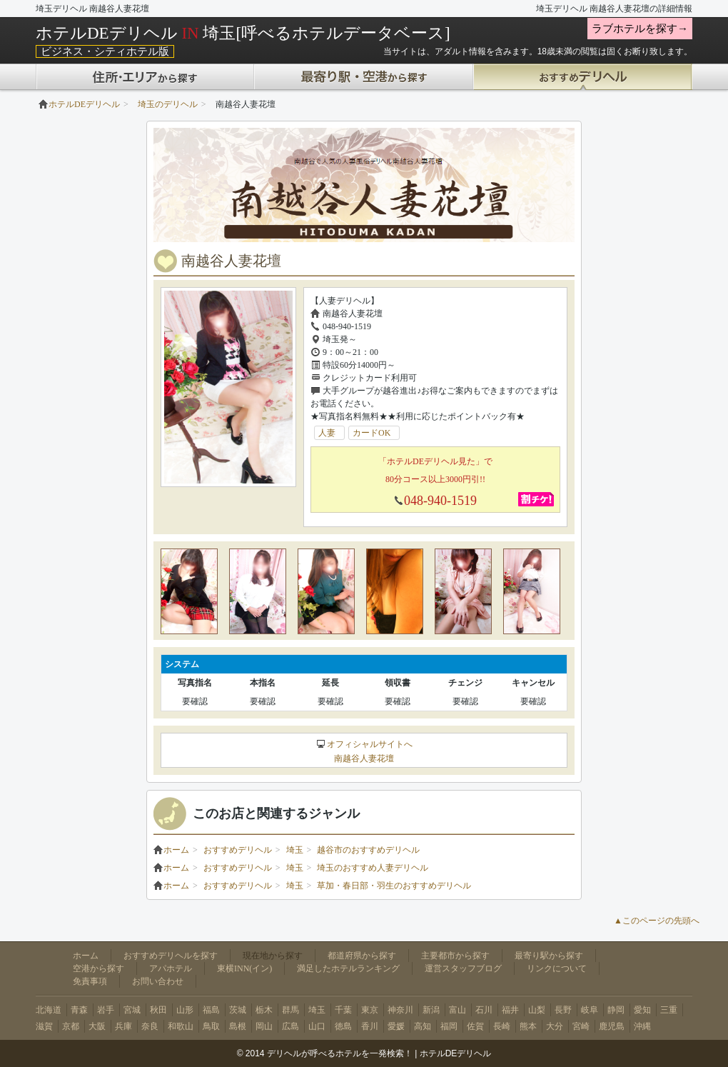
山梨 (536, 1010)
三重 (668, 1010)
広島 (290, 1026)
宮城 (132, 1010)
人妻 (331, 433)
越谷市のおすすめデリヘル (368, 850)
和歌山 (180, 1026)
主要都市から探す (455, 956)
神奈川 (400, 1010)
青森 (79, 1010)
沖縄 (642, 1026)
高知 (422, 1026)
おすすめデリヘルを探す (170, 956)
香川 (369, 1026)
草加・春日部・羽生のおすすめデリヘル (394, 886)
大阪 (97, 1026)
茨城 (237, 1010)
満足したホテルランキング (348, 968)
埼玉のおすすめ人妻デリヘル (372, 868)
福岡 (448, 1026)
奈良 (149, 1026)
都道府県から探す (362, 956)
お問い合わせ (157, 981)
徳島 (343, 1026)
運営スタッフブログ (463, 968)
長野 (563, 1010)
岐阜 (589, 1010)
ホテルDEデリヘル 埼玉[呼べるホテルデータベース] (243, 32)
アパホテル (170, 968)
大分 (554, 1026)
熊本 (528, 1026)
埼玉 (294, 850)
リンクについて (557, 968)
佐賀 (475, 1026)
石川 (483, 1010)
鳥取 (211, 1026)
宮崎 (581, 1026)
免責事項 (90, 981)
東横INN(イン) (244, 968)
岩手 (105, 1010)
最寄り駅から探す (549, 956)
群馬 (290, 1010)
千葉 (343, 1010)
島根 (237, 1026)
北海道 (48, 1010)
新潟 (431, 1010)
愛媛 (396, 1026)
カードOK (376, 433)
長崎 (501, 1026)
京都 (70, 1026)
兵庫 (123, 1026)
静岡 (616, 1010)
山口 (316, 1026)
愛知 (642, 1010)
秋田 (158, 1010)
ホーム (171, 850)
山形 (184, 1010)
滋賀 (44, 1026)
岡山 (264, 1026)
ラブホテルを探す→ (640, 28)
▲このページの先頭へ (656, 921)
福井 (510, 1010)
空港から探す (98, 968)
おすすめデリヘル (237, 850)
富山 (457, 1010)
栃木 (264, 1010)
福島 (211, 1010)
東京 (369, 1010)
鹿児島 (612, 1026)
